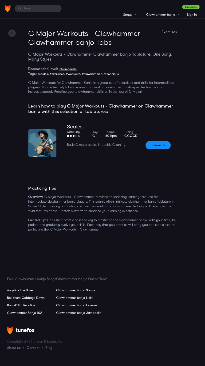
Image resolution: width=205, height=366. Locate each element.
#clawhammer (92, 74)
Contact (33, 348)
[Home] (8, 8)
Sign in (192, 14)
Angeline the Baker (20, 290)
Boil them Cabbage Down (26, 298)
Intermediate (68, 69)
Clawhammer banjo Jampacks (78, 313)
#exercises (57, 74)
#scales (43, 74)
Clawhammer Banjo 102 (24, 313)
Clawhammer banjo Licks (74, 298)
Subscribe (191, 6)
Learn (157, 145)
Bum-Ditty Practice (21, 305)
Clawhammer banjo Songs (75, 290)
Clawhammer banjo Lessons (76, 305)
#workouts (73, 74)
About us (14, 348)
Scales (75, 126)
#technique (111, 74)
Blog (48, 348)
